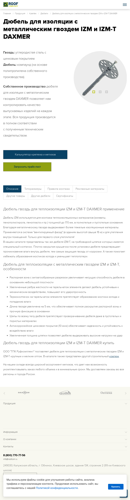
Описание (12, 189)
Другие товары (15, 196)
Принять (115, 486)
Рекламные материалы (90, 189)
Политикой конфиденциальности (57, 488)
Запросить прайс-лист (27, 166)
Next (125, 393)
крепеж (114, 356)
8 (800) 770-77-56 (14, 455)
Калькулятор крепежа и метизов (35, 154)
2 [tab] (100, 92)
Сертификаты (64, 196)
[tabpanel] (100, 78)
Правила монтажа (59, 189)
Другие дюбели (40, 196)
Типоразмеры (33, 189)
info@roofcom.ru (10, 459)
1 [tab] (93, 92)
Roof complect (10, 4)
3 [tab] (106, 92)
